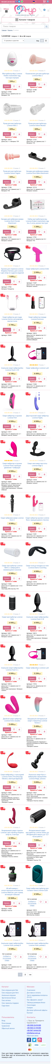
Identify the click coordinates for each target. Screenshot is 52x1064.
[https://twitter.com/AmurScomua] (34, 1040)
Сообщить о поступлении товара (32, 903)
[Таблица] (42, 40)
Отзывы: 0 (16, 71)
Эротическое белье (9, 998)
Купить (6, 86)
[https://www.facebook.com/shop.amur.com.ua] (29, 1040)
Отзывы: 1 (41, 365)
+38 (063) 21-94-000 (34, 1028)
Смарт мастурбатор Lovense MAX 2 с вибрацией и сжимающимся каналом (12, 568)
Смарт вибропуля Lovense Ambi (37, 269)
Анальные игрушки (9, 995)
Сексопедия (31, 1005)
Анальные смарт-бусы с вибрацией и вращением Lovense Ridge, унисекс (37, 777)
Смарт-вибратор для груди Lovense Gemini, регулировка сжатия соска (12, 319)
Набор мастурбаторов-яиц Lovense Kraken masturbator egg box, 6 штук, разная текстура (37, 221)
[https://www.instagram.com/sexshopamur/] (40, 1040)
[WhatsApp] (22, 1)
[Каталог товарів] (25, 19)
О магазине (31, 990)
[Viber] (16, 1)
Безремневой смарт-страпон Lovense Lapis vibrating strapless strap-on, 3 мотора (12, 832)
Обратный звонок (8, 1028)
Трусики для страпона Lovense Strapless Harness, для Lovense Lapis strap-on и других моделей (12, 271)
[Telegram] (19, 1)
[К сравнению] (19, 86)
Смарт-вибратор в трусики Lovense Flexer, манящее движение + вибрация (12, 465)
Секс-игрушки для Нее (10, 990)
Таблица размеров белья (36, 1002)
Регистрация (6, 1023)
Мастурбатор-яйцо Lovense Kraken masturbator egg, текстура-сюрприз (12, 76)
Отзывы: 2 (41, 665)
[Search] (46, 26)
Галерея (30, 1008)
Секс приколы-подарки (10, 1003)
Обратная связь (32, 1036)
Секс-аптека (6, 1000)
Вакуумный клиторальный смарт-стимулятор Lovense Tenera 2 (37, 721)
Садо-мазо (5, 1006)
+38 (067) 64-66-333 (34, 1030)
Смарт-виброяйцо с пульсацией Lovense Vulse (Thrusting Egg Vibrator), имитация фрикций (12, 777)
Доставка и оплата (34, 993)
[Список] (46, 40)
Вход (3, 1020)
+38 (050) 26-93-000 (34, 1025)
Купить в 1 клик (11, 89)
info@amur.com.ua (33, 1033)
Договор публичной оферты (37, 1010)
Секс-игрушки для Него (10, 993)
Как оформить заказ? (35, 1000)
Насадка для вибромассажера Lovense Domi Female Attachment (12, 221)
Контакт (30, 1013)
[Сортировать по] (13, 40)
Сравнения (6, 1026)
